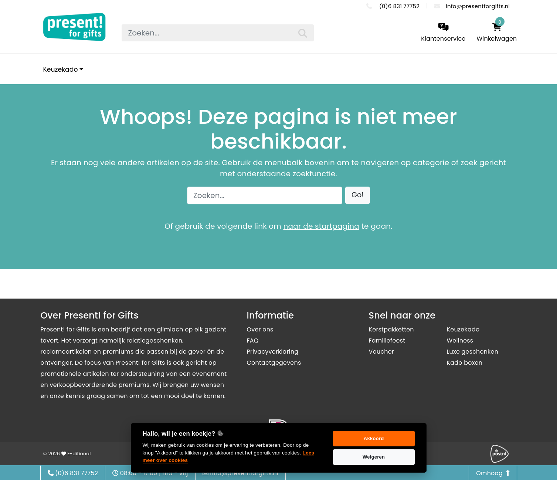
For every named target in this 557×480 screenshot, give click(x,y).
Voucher (381, 351)
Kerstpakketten (391, 329)
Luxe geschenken (473, 351)
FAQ (253, 340)
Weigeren (374, 457)
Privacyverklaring (273, 351)
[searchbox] (218, 32)
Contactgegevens (274, 362)
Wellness (460, 340)
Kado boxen (465, 362)
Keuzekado (60, 69)
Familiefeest (387, 340)
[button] (357, 195)
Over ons (260, 329)
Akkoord (374, 438)
